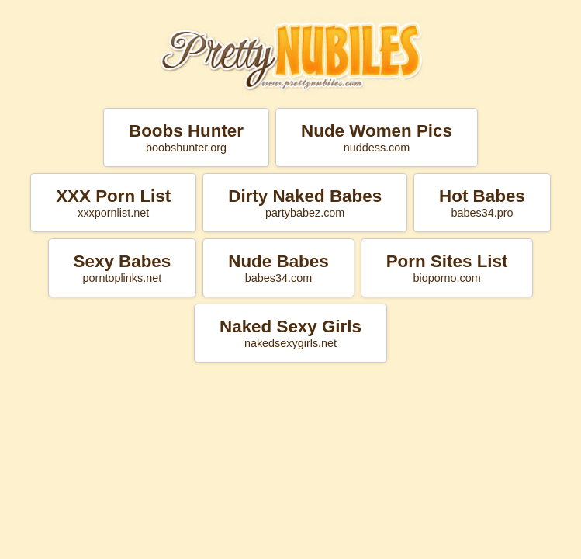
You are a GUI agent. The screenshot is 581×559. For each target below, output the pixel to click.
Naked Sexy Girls (290, 333)
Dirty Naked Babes (305, 202)
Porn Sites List (447, 268)
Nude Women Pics (376, 137)
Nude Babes (278, 268)
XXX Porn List (113, 202)
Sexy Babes (122, 268)
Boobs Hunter (186, 137)
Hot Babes (482, 202)
